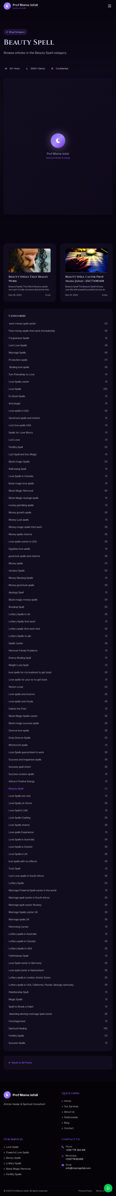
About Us (68, 1111)
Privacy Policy (85, 1190)
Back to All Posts (20, 1062)
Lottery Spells (12, 1163)
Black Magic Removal (17, 1168)
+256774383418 (74, 1159)
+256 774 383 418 (75, 1150)
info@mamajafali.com (78, 1168)
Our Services (70, 1106)
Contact (68, 1128)
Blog (65, 1122)
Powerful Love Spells (16, 1152)
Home (66, 1101)
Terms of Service (104, 1190)
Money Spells (12, 1158)
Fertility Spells (12, 1174)
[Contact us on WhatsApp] (108, 1188)
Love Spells (11, 1147)
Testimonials (70, 1117)
